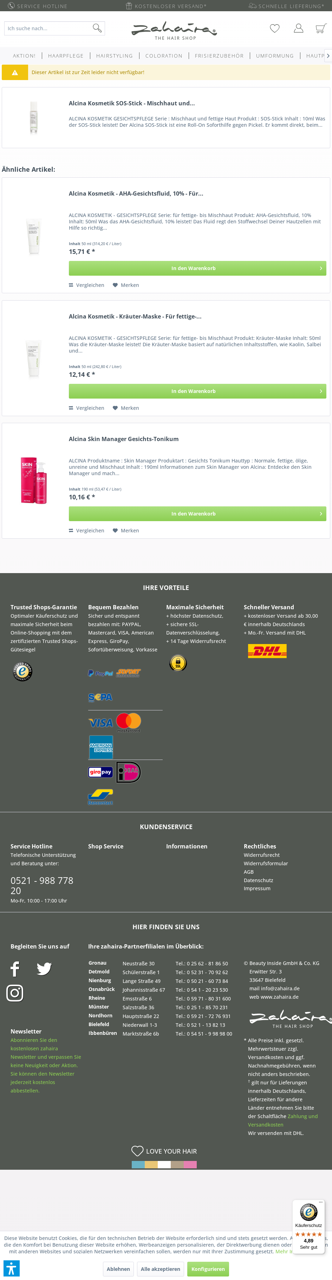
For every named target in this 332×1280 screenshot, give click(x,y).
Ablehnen (118, 1269)
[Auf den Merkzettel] (126, 285)
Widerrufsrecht (262, 855)
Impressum (257, 888)
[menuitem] (58, 28)
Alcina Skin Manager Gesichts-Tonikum (124, 439)
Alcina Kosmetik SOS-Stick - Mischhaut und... (132, 103)
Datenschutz (258, 880)
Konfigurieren (208, 1269)
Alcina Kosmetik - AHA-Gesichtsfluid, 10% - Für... (136, 193)
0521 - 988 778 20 (42, 885)
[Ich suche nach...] (54, 28)
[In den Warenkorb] (197, 268)
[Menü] (321, 1204)
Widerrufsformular (266, 863)
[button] (12, 1268)
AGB (249, 871)
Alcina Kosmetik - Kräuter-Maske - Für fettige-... (135, 316)
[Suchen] (108, 28)
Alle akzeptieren (160, 1269)
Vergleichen (86, 285)
